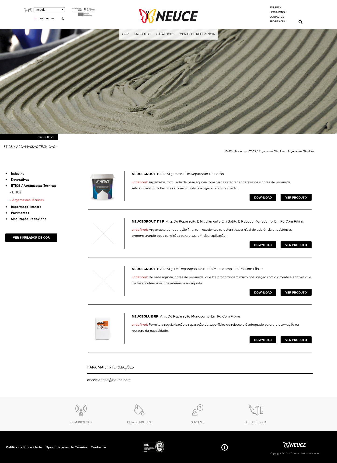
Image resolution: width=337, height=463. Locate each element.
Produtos (240, 151)
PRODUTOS (142, 34)
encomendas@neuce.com (109, 380)
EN (41, 18)
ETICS (15, 192)
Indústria (14, 173)
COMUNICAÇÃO (278, 12)
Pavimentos (17, 213)
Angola (40, 10)
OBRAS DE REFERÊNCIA (197, 34)
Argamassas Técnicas (301, 151)
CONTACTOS (277, 17)
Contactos (99, 447)
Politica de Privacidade (24, 447)
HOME (228, 151)
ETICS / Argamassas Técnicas (266, 151)
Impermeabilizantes (23, 207)
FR (47, 18)
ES (52, 18)
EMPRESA (275, 7)
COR (125, 34)
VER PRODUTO (296, 197)
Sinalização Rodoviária (25, 219)
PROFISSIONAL (278, 21)
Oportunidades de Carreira (66, 447)
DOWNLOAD (263, 197)
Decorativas (17, 179)
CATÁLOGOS (165, 34)
